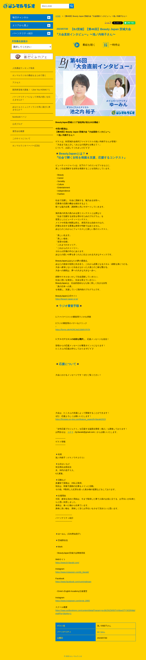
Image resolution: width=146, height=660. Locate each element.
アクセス (16, 82)
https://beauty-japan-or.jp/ (66, 299)
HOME (58, 16)
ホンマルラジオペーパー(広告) (26, 145)
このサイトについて (21, 138)
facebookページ (19, 117)
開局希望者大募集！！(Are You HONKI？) (31, 90)
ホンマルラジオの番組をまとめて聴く (29, 75)
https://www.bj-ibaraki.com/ (67, 562)
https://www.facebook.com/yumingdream (73, 582)
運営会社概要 (18, 131)
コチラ (70, 432)
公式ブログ (17, 124)
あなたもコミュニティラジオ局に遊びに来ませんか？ (31, 108)
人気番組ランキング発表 (23, 68)
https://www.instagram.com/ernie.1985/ (72, 601)
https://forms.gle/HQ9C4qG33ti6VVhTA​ (72, 329)
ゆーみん (101, 632)
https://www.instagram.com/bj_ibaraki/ (72, 572)
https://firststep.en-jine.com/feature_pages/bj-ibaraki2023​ (80, 419)
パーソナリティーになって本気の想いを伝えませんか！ (31, 98)
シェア (108, 22)
